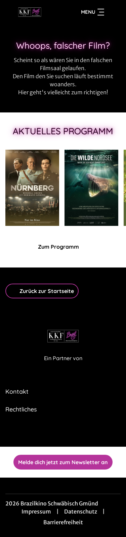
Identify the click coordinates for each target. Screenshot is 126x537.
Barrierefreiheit (63, 522)
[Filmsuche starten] (114, 12)
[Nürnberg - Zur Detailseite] (32, 188)
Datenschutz (80, 511)
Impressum (36, 511)
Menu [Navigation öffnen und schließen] (92, 12)
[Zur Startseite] (29, 12)
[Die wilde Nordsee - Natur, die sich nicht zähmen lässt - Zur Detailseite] (91, 188)
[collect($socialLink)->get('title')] (55, 432)
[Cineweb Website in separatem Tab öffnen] (63, 365)
